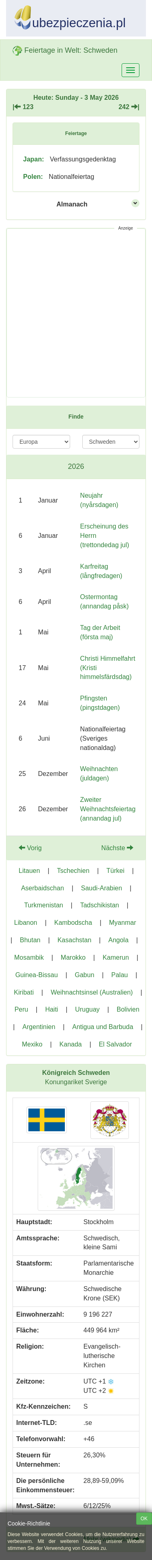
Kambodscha (73, 922)
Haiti (51, 1009)
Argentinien (38, 1026)
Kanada (71, 1044)
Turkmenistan (43, 905)
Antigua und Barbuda (102, 1026)
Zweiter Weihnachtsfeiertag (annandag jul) (108, 809)
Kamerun (116, 957)
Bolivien (128, 1009)
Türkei (115, 870)
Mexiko (32, 1044)
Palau (119, 974)
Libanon (25, 922)
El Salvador (115, 1044)
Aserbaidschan (42, 888)
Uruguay (87, 1009)
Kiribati (24, 992)
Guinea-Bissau (36, 974)
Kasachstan (75, 940)
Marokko (73, 957)
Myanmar (122, 922)
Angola (118, 940)
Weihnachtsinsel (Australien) (92, 992)
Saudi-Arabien (101, 888)
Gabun (84, 974)
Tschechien (73, 870)
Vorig (30, 847)
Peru (21, 1009)
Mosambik (29, 957)
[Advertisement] (76, 313)
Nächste (117, 847)
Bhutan (30, 940)
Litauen (29, 870)
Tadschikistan (99, 905)
